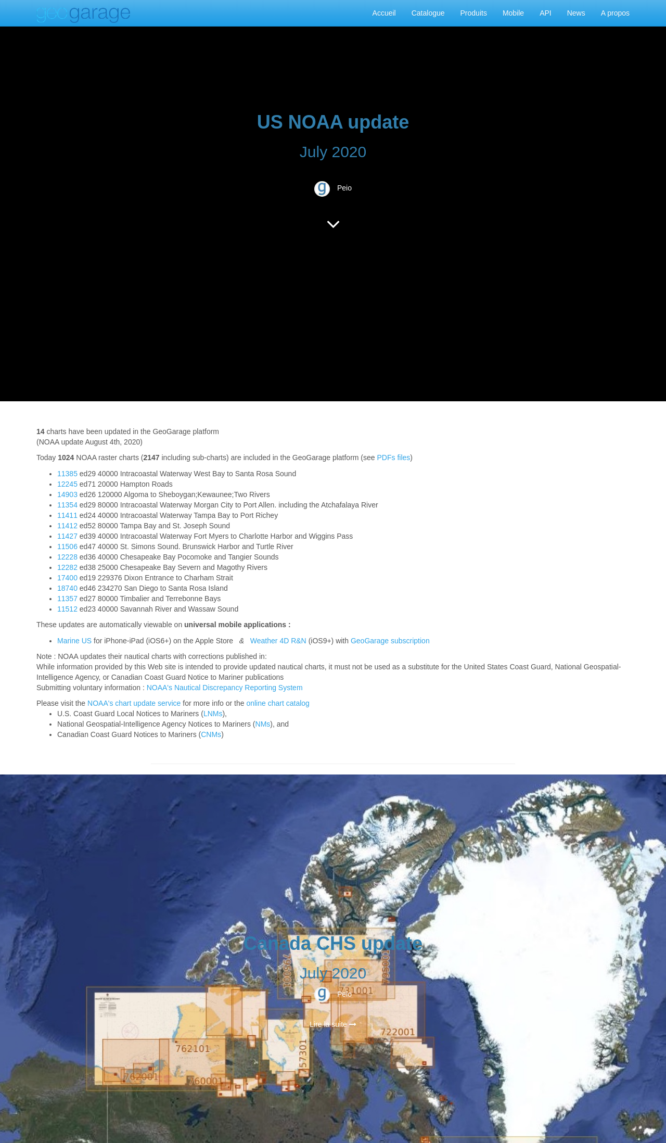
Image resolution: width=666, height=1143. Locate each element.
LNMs (213, 713)
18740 (67, 588)
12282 (67, 567)
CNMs (211, 734)
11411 (67, 515)
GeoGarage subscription (390, 641)
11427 (67, 536)
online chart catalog (277, 703)
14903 (67, 494)
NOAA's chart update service (134, 703)
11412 (67, 526)
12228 (67, 557)
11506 (67, 546)
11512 (67, 609)
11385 (67, 473)
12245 (67, 484)
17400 (67, 578)
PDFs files (394, 457)
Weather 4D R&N (278, 641)
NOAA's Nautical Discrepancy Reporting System (225, 687)
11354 (67, 505)
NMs (263, 724)
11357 (67, 598)
